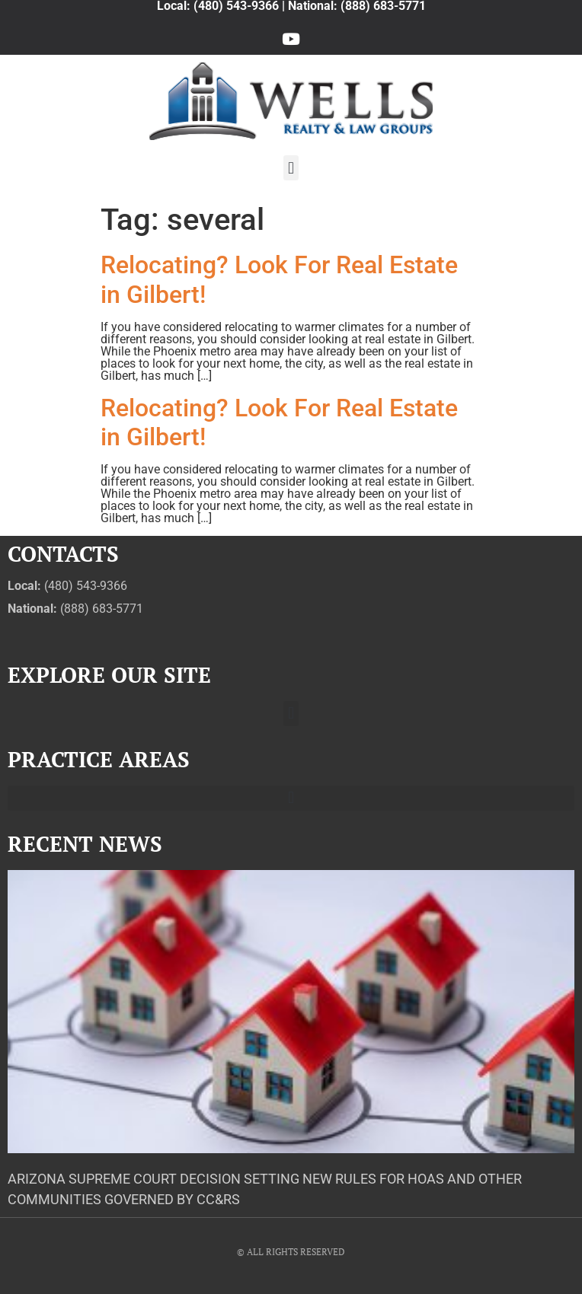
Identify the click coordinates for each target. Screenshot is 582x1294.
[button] (290, 167)
